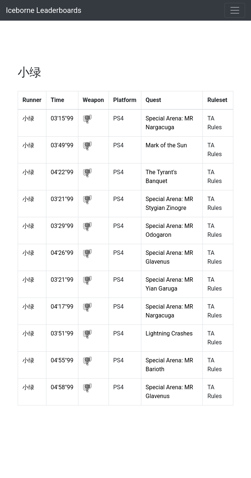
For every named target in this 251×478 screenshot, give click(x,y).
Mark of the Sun (166, 145)
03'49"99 (62, 145)
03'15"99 (62, 118)
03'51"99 (62, 333)
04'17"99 (62, 306)
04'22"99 (62, 172)
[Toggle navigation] (235, 10)
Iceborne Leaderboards (43, 10)
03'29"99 (62, 225)
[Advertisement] (125, 46)
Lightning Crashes (169, 333)
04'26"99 (62, 252)
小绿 (28, 118)
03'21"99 (62, 199)
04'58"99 (62, 387)
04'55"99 (62, 360)
